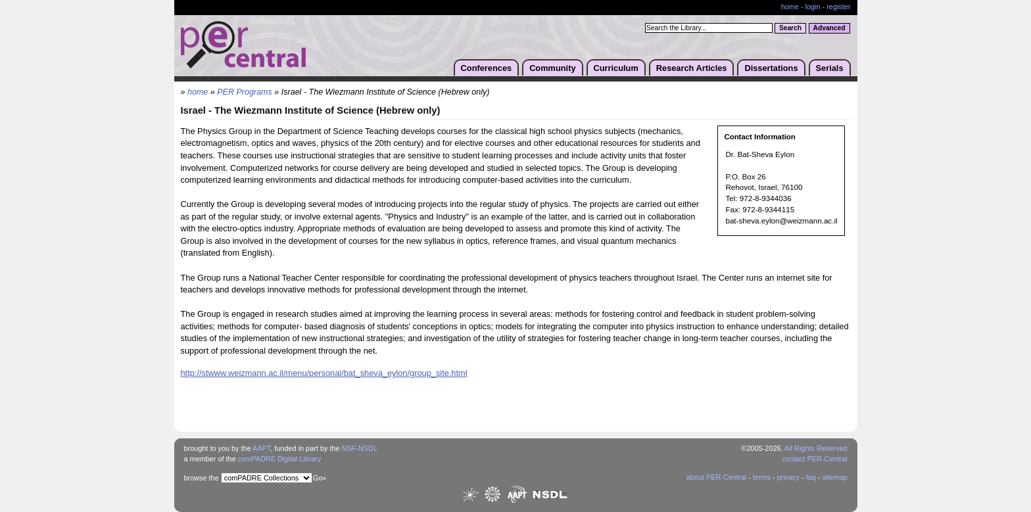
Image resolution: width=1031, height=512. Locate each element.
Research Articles (691, 68)
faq (811, 477)
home (790, 7)
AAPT (261, 448)
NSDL (367, 448)
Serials (830, 68)
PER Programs (244, 92)
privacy (788, 477)
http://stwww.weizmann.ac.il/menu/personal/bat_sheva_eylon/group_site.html (324, 373)
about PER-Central (716, 477)
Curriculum (616, 68)
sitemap (834, 477)
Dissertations (771, 68)
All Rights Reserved (816, 448)
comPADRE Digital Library (280, 459)
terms (762, 477)
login (813, 7)
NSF (349, 448)
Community (552, 68)
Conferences (486, 68)
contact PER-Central (814, 459)
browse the (201, 478)
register (838, 7)
